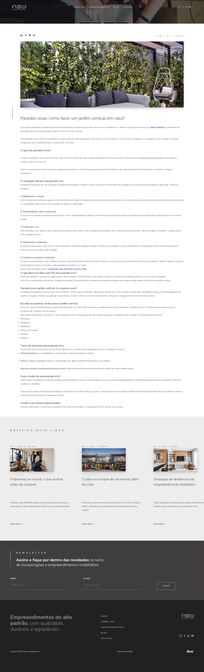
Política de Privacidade (125, 652)
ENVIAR (166, 586)
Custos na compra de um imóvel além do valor (110, 482)
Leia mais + (16, 523)
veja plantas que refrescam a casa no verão (67, 269)
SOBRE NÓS (79, 7)
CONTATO (128, 7)
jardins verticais (157, 127)
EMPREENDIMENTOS (99, 7)
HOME (104, 616)
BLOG (116, 7)
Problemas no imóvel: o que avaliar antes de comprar (36, 482)
